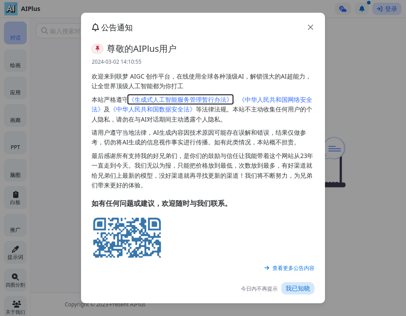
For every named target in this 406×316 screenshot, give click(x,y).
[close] (310, 27)
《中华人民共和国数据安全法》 (153, 109)
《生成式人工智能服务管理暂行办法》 (180, 99)
